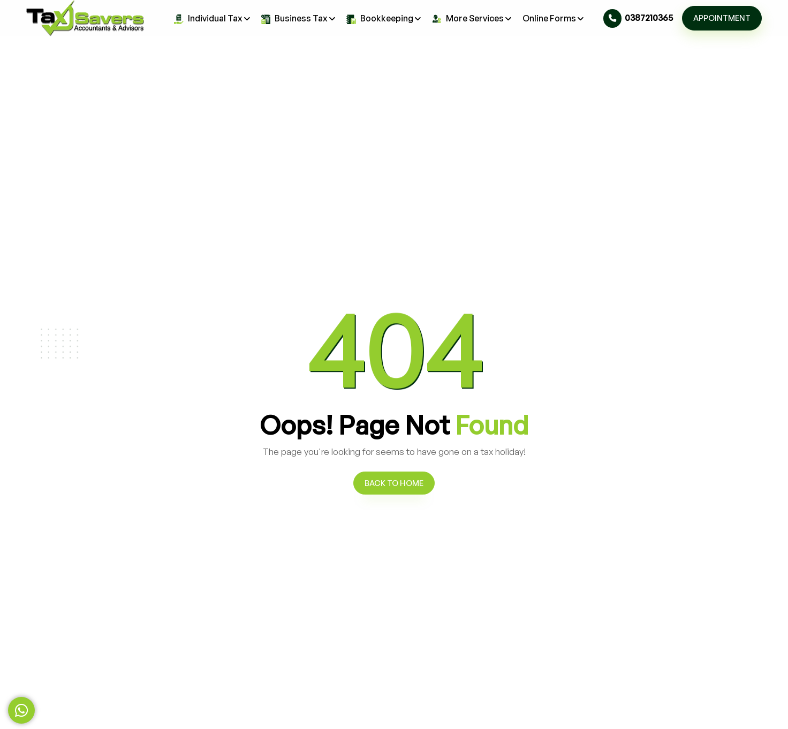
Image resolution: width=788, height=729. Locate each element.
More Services (472, 18)
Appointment (722, 17)
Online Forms (553, 19)
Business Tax (298, 18)
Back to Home (394, 483)
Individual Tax (212, 18)
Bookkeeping (383, 18)
